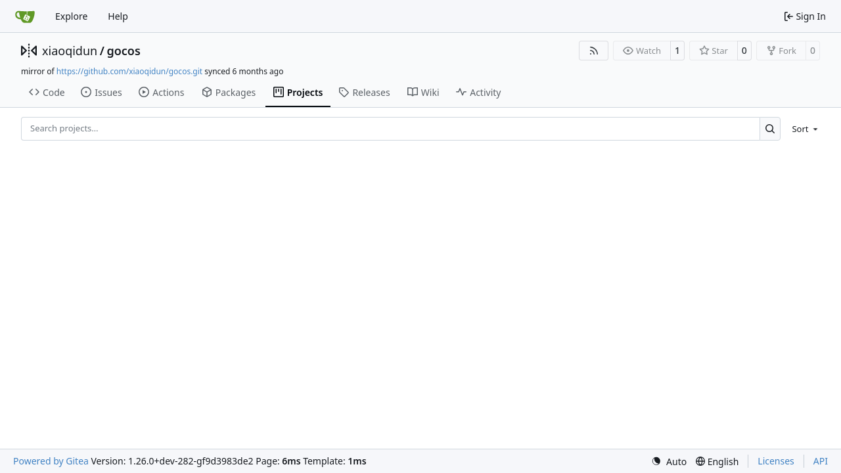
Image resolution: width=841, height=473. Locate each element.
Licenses (776, 461)
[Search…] (770, 128)
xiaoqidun (69, 50)
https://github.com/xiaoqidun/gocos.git (129, 71)
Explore (71, 16)
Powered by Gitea (51, 461)
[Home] (25, 16)
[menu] (802, 129)
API (820, 461)
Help (118, 16)
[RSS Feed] (594, 50)
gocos (123, 50)
